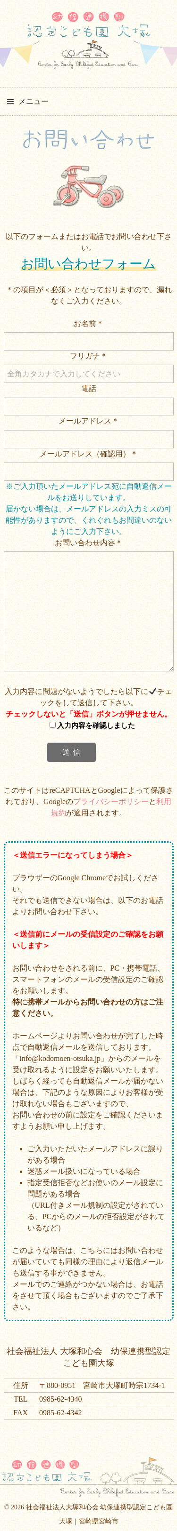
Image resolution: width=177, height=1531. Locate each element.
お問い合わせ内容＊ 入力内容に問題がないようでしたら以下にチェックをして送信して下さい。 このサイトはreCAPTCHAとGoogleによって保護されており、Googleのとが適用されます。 (89, 678)
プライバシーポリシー (111, 801)
